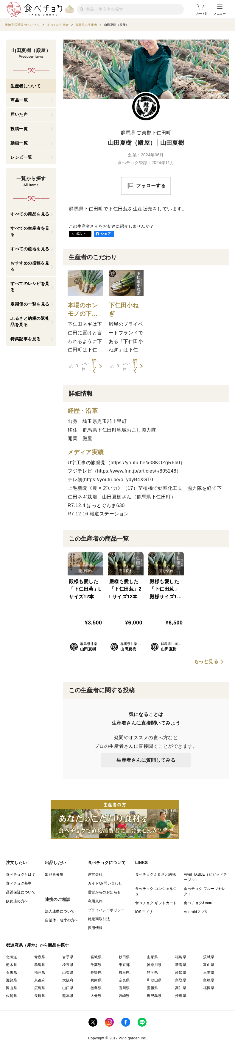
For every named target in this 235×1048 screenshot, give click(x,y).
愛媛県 (152, 988)
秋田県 (124, 957)
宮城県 (96, 957)
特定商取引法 (99, 919)
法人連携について (59, 911)
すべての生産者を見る (29, 231)
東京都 (124, 965)
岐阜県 (124, 972)
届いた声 (19, 114)
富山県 (208, 965)
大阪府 (67, 980)
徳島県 (96, 988)
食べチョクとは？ (20, 874)
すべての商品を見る (29, 214)
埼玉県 (67, 965)
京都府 (39, 980)
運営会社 (95, 874)
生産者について (25, 86)
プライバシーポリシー (106, 910)
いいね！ (79, 366)
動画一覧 (19, 143)
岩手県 (67, 957)
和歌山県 (154, 980)
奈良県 (124, 980)
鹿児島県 (154, 996)
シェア (106, 233)
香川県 (124, 988)
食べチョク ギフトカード (156, 903)
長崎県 (39, 996)
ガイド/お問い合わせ (105, 883)
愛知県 (180, 972)
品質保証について (20, 892)
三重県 (208, 972)
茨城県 (208, 957)
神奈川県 (154, 965)
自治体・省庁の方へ (61, 920)
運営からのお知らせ (104, 892)
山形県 (152, 957)
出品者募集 (54, 874)
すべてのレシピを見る (29, 286)
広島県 (39, 988)
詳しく (94, 366)
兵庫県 (96, 980)
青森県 (39, 957)
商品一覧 (19, 100)
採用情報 (95, 928)
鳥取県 (180, 980)
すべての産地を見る (29, 248)
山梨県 (67, 972)
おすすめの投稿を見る (29, 266)
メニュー (220, 9)
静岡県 (152, 972)
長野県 (96, 972)
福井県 (39, 972)
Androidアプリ (196, 912)
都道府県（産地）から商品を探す (37, 945)
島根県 (208, 980)
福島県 (180, 957)
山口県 (67, 988)
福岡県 (208, 988)
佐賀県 (11, 996)
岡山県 (11, 988)
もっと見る (206, 661)
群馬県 (39, 965)
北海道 (11, 957)
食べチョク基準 (19, 883)
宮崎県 (124, 996)
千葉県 (96, 965)
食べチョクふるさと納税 (155, 874)
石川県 (11, 972)
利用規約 (95, 901)
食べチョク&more (198, 903)
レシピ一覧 (21, 157)
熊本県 (67, 996)
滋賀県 (11, 980)
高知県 (180, 988)
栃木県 (11, 965)
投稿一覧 (19, 128)
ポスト (81, 233)
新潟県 (180, 965)
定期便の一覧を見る (29, 304)
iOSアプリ (143, 912)
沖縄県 (180, 996)
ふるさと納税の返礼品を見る (29, 321)
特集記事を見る (25, 338)
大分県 (96, 996)
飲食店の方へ (17, 901)
